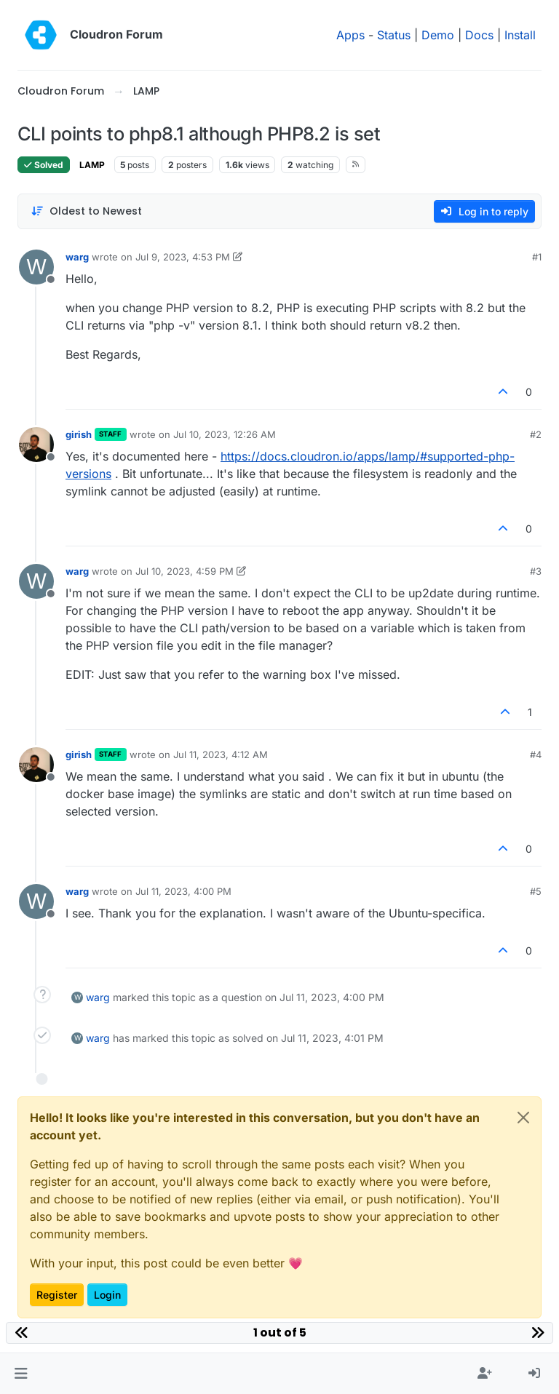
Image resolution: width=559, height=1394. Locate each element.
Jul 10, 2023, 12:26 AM (224, 434)
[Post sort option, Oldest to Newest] (86, 211)
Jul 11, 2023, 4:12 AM (220, 754)
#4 (536, 754)
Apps (350, 35)
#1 (537, 257)
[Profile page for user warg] (36, 267)
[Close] (523, 1117)
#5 (536, 891)
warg (77, 257)
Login (107, 1295)
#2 (536, 434)
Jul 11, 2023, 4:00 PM (183, 891)
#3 (536, 571)
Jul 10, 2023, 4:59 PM (184, 571)
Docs (479, 35)
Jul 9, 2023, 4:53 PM (182, 257)
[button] (21, 1373)
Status (394, 35)
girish (79, 434)
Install (520, 35)
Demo (437, 35)
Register (56, 1295)
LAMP (92, 164)
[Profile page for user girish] (36, 444)
